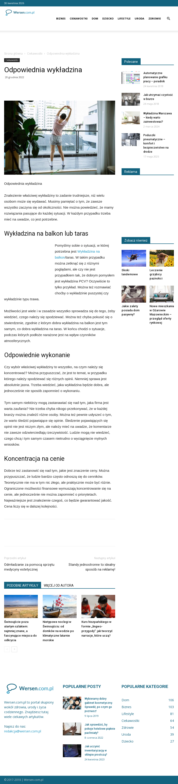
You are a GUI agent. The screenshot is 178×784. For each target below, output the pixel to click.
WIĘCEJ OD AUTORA (59, 585)
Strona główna (13, 53)
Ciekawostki (79, 18)
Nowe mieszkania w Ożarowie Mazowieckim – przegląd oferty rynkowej (162, 314)
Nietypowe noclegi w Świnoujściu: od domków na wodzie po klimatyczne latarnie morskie (58, 631)
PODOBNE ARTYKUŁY (22, 585)
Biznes (61, 18)
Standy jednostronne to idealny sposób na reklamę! (92, 567)
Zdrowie (154, 18)
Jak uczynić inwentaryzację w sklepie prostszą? (96, 750)
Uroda (139, 18)
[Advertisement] (89, 41)
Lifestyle (124, 18)
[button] (168, 19)
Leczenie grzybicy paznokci (156, 274)
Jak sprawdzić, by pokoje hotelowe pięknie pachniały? (100, 728)
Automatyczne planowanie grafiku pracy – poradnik (155, 77)
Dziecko (108, 18)
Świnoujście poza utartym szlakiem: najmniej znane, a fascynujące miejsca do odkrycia (20, 631)
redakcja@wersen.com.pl (22, 731)
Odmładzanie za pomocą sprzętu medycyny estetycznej (29, 567)
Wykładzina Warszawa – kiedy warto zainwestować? (157, 117)
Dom (95, 18)
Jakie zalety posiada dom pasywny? (130, 310)
